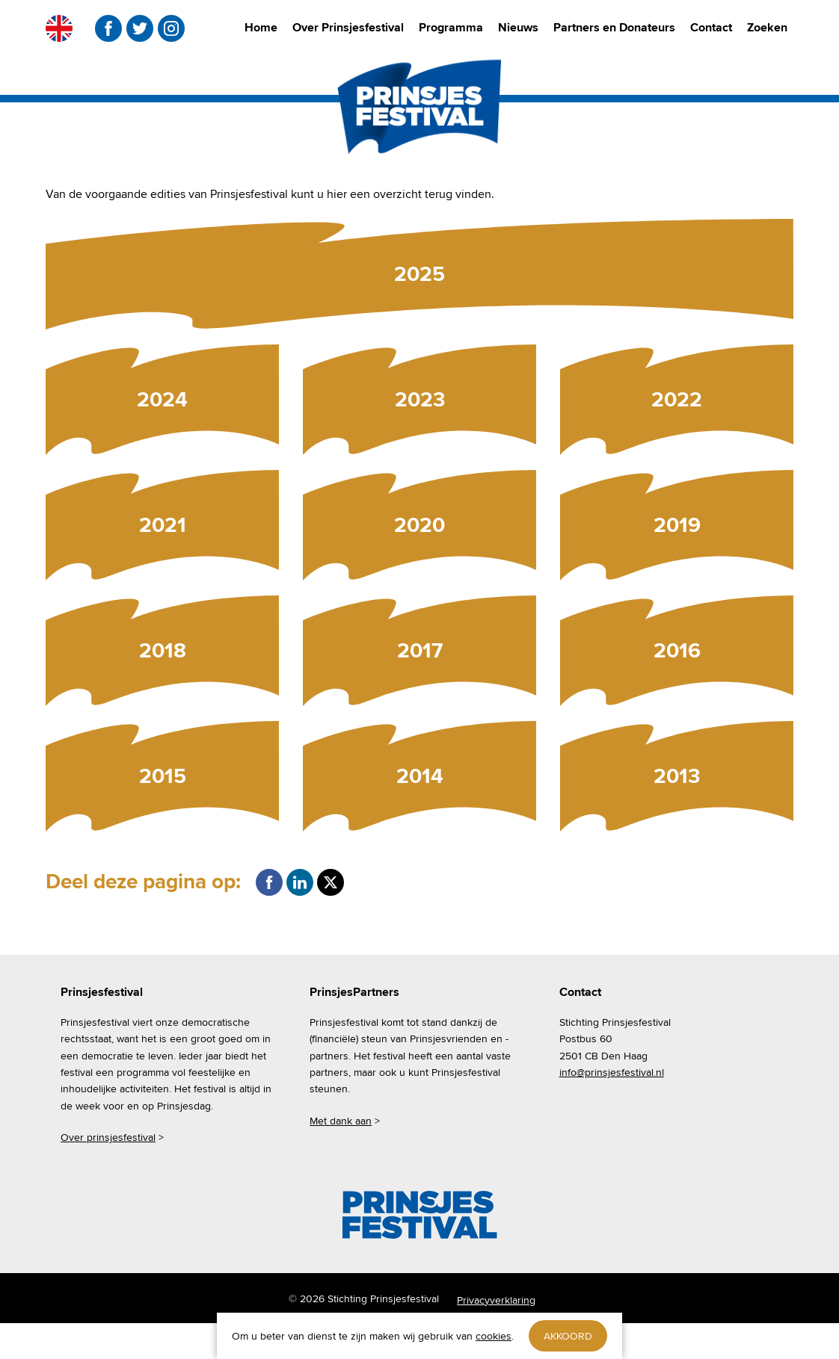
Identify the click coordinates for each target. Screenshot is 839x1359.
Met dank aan (341, 1120)
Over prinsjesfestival (108, 1137)
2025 (419, 274)
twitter (139, 28)
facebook (108, 28)
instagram (171, 28)
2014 (419, 776)
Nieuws (518, 27)
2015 (162, 776)
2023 (420, 399)
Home (261, 27)
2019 (677, 525)
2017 (420, 650)
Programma (451, 27)
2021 (162, 525)
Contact (711, 27)
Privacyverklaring (496, 1300)
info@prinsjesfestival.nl (611, 1072)
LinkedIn (299, 882)
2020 (419, 525)
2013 (677, 776)
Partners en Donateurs (614, 27)
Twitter (330, 882)
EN (59, 28)
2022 (676, 399)
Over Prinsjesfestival (348, 27)
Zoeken (767, 27)
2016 (677, 650)
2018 (162, 650)
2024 (162, 399)
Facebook (269, 882)
